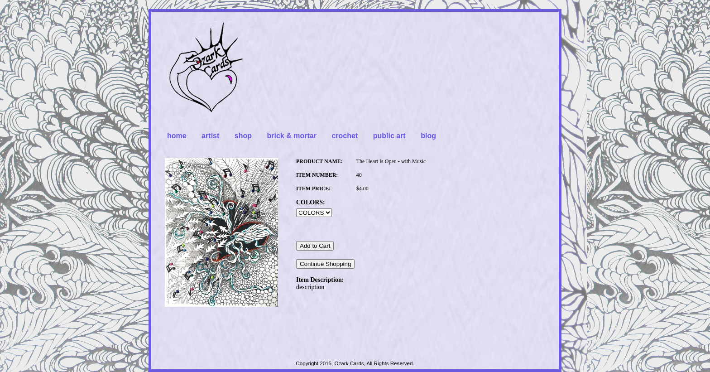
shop (243, 136)
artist (210, 136)
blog (428, 136)
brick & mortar (292, 136)
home (177, 136)
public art (389, 136)
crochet (344, 136)
